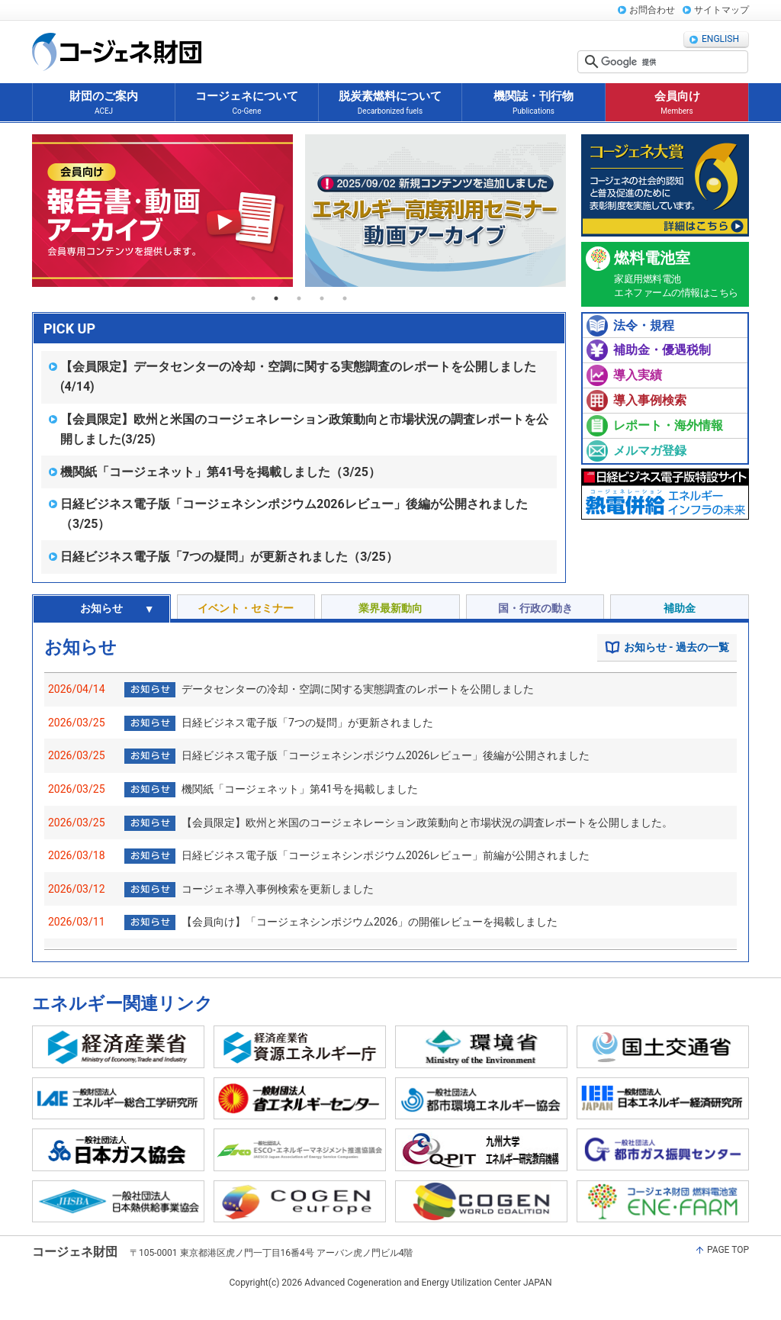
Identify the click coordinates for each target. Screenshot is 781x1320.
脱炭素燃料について (390, 103)
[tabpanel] (162, 210)
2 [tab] (276, 298)
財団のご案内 (103, 103)
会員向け (677, 103)
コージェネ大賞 (665, 185)
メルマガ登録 (649, 450)
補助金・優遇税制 (662, 350)
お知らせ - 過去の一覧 (676, 647)
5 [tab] (344, 298)
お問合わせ (652, 10)
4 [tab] (321, 298)
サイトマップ (721, 10)
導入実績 (637, 375)
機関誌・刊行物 (533, 103)
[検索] (672, 61)
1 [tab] (253, 298)
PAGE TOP (728, 1249)
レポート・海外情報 (668, 425)
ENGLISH (720, 39)
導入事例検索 (649, 400)
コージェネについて (246, 103)
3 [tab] (299, 298)
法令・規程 (643, 325)
